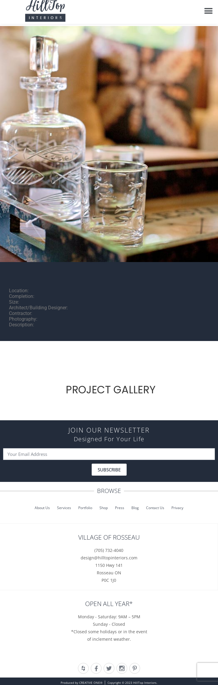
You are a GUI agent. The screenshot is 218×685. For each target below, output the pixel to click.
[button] (208, 9)
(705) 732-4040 (108, 550)
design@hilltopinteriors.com (109, 558)
